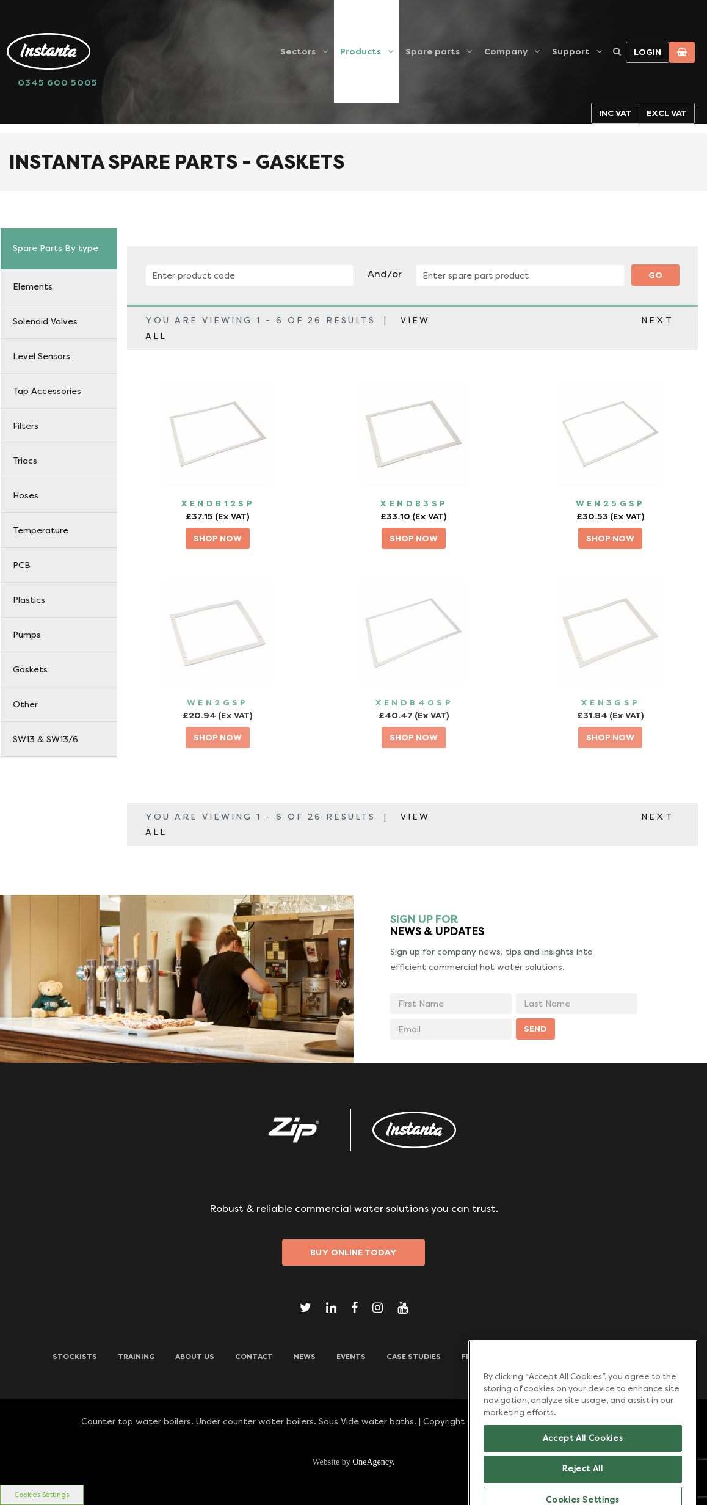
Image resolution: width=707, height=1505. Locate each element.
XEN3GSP (610, 702)
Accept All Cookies (583, 1469)
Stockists (75, 1356)
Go (655, 275)
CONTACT (254, 1356)
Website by (353, 1462)
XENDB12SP (218, 503)
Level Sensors (41, 356)
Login (647, 52)
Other (25, 704)
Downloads (630, 1356)
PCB (22, 565)
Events (351, 1356)
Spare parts (432, 51)
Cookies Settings (41, 1495)
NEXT (657, 320)
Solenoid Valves (45, 321)
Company (506, 51)
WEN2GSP (217, 702)
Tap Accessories (47, 391)
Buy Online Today (353, 1252)
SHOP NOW (218, 538)
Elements (33, 286)
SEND (535, 1028)
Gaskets (30, 669)
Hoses (25, 495)
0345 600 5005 (58, 82)
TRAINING (136, 1356)
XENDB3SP (414, 503)
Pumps (27, 635)
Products (360, 51)
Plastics (29, 600)
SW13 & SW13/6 (45, 739)
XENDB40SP (414, 702)
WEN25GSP (610, 503)
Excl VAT (667, 113)
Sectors (298, 51)
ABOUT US (194, 1356)
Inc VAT (615, 113)
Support (571, 51)
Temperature (40, 530)
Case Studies (413, 1356)
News (305, 1356)
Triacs (25, 460)
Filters (25, 426)
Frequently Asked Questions (523, 1356)
